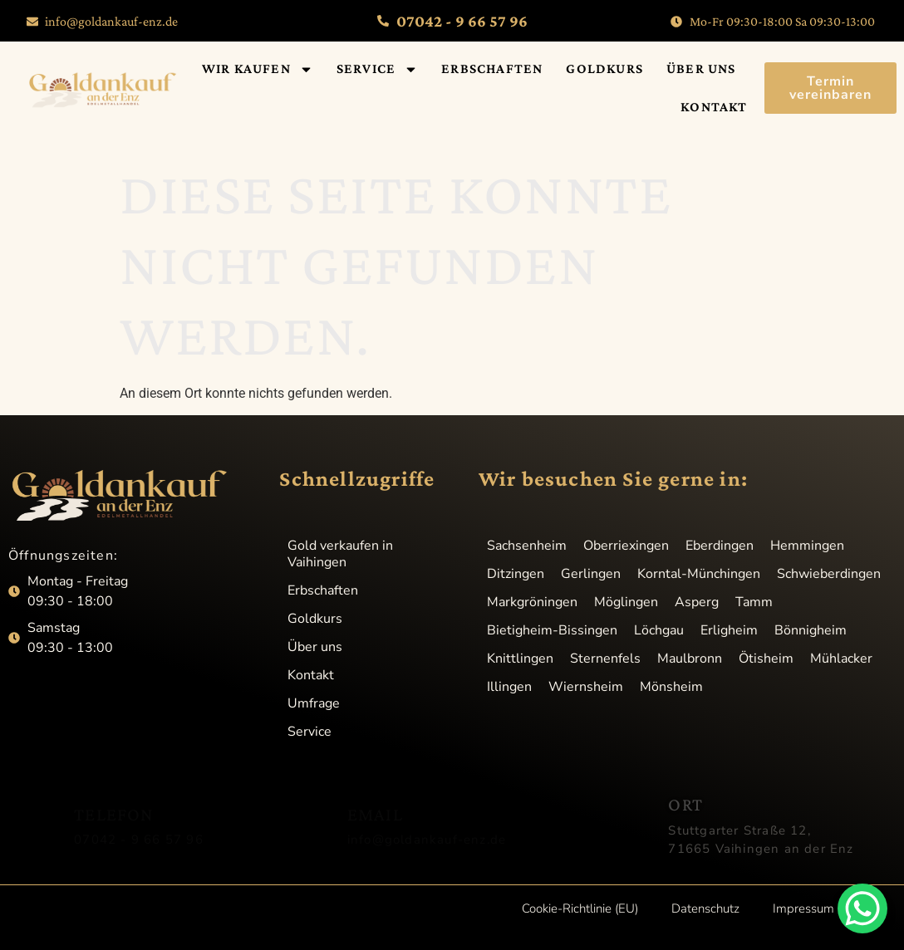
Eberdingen (719, 545)
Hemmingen (807, 545)
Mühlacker (841, 658)
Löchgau (659, 630)
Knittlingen (520, 658)
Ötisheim (766, 658)
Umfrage (313, 703)
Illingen (509, 687)
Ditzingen (515, 574)
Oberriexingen (626, 545)
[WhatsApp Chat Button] (862, 908)
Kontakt (713, 107)
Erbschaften (492, 68)
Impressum (803, 908)
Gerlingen (591, 574)
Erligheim (729, 630)
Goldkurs (604, 68)
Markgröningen (532, 602)
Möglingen (626, 602)
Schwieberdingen (829, 574)
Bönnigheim (810, 630)
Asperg (697, 602)
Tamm (754, 602)
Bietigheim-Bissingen (552, 630)
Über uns (701, 68)
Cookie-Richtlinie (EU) (580, 908)
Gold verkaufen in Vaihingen (340, 553)
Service (377, 69)
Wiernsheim (585, 687)
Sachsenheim (527, 545)
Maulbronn (689, 658)
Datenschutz (705, 908)
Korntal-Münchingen (698, 574)
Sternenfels (605, 658)
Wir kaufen (257, 69)
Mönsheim (671, 687)
